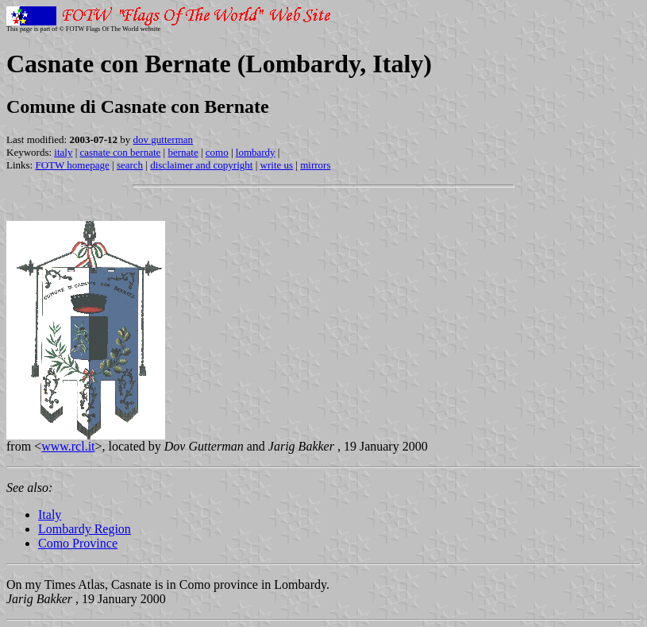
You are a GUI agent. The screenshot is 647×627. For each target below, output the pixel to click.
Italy (49, 514)
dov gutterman (163, 139)
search (130, 165)
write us (277, 165)
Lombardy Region (84, 529)
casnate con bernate (120, 152)
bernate (183, 152)
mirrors (315, 165)
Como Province (77, 543)
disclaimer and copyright (201, 165)
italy (63, 152)
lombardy (255, 152)
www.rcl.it (67, 446)
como (217, 152)
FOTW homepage (72, 165)
